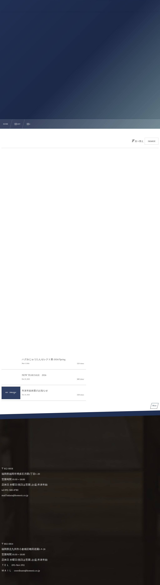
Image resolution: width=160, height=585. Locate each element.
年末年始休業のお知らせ (35, 318)
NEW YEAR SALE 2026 (112, 303)
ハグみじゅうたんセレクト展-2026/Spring (43, 303)
